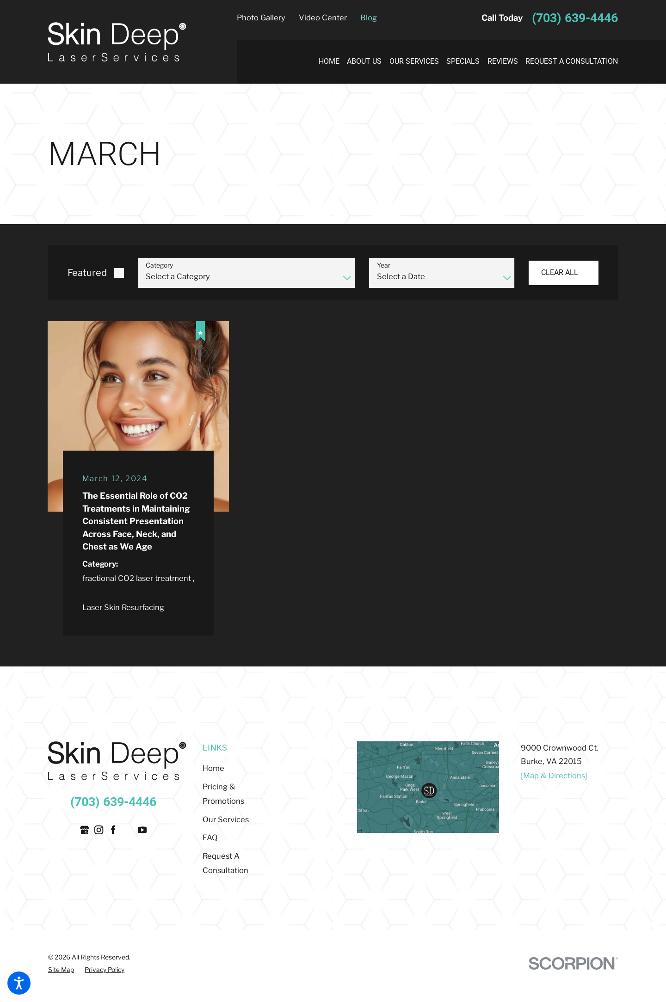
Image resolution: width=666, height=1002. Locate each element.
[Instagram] (98, 829)
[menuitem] (325, 61)
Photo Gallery (261, 17)
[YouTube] (142, 829)
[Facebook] (113, 829)
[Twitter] (127, 829)
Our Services (226, 819)
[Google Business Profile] (84, 829)
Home (213, 768)
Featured (87, 272)
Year (383, 265)
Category (159, 265)
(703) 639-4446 (575, 18)
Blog (368, 17)
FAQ (210, 837)
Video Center (323, 17)
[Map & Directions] (554, 775)
